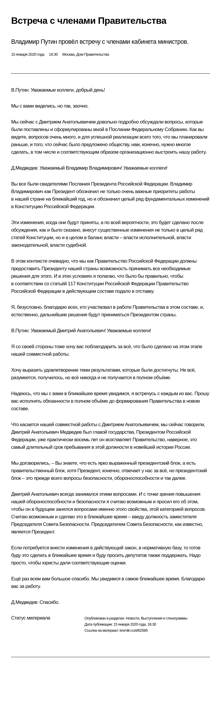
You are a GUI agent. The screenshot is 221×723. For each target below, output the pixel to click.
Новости (132, 618)
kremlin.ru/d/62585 (134, 630)
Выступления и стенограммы (164, 618)
